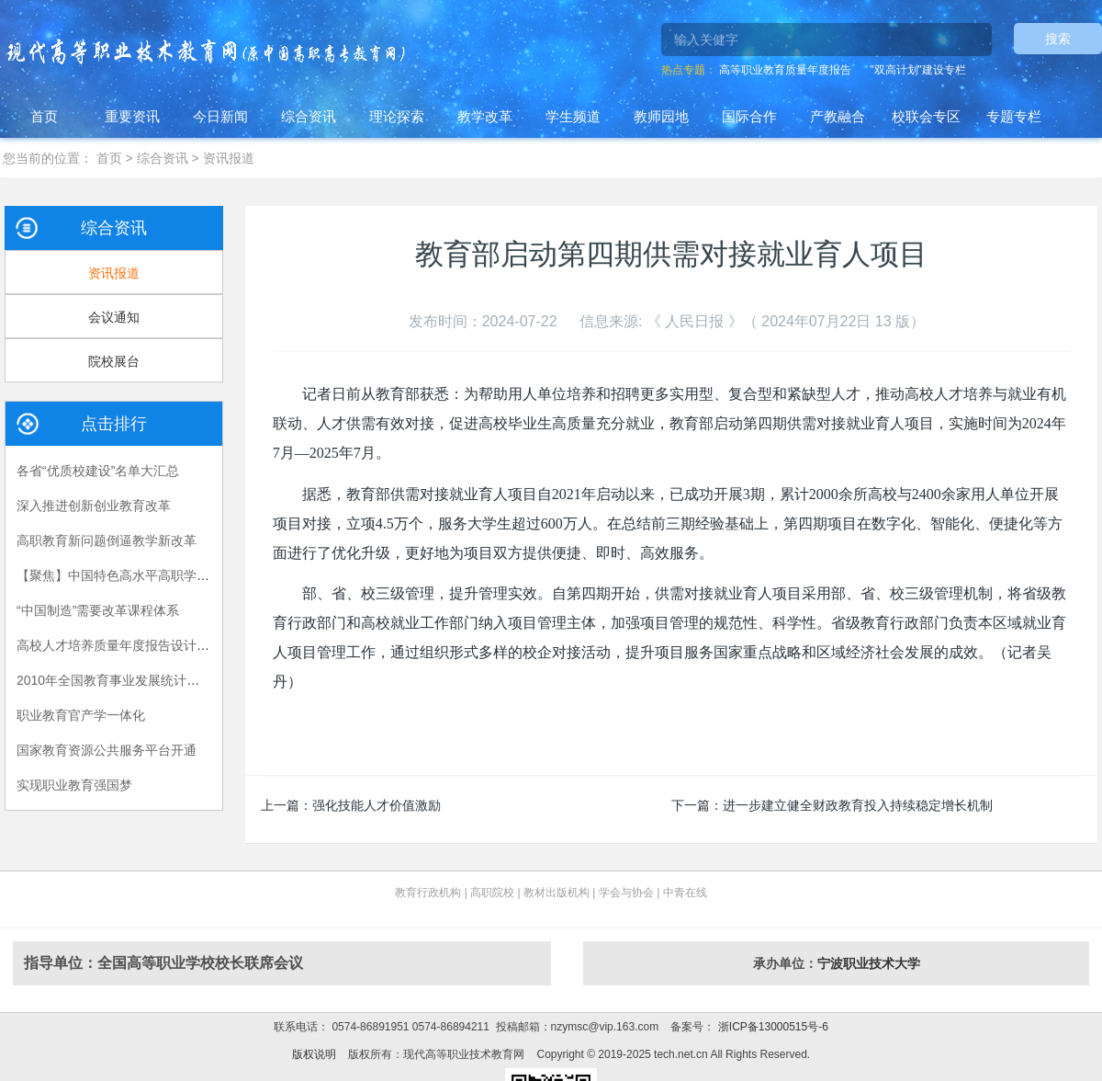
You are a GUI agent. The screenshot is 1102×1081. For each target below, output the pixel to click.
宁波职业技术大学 (868, 963)
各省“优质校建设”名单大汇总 (98, 470)
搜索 (1058, 38)
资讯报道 (228, 158)
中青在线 (685, 892)
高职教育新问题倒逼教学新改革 (107, 540)
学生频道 (573, 116)
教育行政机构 (428, 892)
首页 (44, 116)
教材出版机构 (556, 892)
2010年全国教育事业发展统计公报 (114, 680)
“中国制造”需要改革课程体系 (98, 610)
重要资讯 (132, 116)
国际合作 (749, 116)
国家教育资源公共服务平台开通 (107, 750)
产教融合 (837, 116)
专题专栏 (1013, 116)
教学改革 (484, 116)
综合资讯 (308, 116)
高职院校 (492, 892)
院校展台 (114, 361)
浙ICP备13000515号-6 (770, 1026)
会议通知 (114, 317)
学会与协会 (626, 892)
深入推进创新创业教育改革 (94, 505)
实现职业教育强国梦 (74, 785)
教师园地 (661, 116)
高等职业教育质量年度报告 (785, 69)
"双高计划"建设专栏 (918, 69)
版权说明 (314, 1054)
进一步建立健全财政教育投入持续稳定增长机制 (858, 805)
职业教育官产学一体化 (81, 715)
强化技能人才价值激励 (376, 805)
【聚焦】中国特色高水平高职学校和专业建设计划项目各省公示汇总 (209, 575)
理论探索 (396, 116)
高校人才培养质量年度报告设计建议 (119, 645)
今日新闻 (220, 116)
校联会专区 (926, 116)
